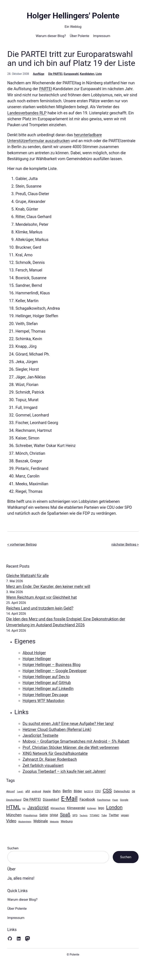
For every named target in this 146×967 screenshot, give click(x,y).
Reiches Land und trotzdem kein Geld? (39, 608)
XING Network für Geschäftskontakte (55, 753)
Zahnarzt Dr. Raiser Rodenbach (50, 759)
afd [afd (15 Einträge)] (27, 791)
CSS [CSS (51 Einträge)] (107, 791)
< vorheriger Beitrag (22, 544)
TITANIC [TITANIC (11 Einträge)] (94, 815)
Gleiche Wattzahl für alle (27, 575)
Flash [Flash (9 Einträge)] (115, 799)
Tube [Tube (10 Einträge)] (104, 815)
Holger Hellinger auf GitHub (47, 682)
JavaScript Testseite (40, 735)
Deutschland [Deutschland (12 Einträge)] (13, 799)
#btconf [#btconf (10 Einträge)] (10, 791)
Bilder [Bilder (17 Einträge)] (78, 791)
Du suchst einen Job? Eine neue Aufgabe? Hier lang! (68, 723)
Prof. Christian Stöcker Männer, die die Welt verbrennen (71, 747)
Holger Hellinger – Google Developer (55, 671)
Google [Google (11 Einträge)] (124, 799)
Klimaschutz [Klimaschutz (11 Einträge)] (58, 808)
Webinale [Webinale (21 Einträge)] (40, 821)
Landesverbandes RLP (27, 113)
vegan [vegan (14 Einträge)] (125, 815)
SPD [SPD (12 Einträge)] (74, 815)
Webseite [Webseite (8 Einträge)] (54, 821)
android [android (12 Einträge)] (36, 791)
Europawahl (71, 73)
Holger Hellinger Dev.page (45, 694)
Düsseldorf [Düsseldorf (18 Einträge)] (51, 800)
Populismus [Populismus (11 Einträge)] (30, 815)
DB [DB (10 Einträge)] (133, 791)
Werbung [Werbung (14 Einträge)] (67, 821)
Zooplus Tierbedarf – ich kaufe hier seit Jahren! (64, 771)
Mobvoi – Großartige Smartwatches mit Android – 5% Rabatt (76, 741)
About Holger (34, 653)
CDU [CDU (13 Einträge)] (98, 791)
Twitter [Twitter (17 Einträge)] (114, 815)
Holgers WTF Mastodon (43, 700)
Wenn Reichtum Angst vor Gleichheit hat (41, 597)
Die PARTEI (55, 73)
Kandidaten (87, 73)
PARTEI (45, 89)
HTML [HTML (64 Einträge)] (13, 807)
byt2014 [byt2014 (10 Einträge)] (88, 791)
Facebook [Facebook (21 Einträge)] (87, 799)
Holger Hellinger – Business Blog (51, 664)
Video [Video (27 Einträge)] (11, 821)
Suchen (13, 848)
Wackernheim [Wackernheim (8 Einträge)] (24, 821)
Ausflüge (38, 73)
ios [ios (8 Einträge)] (24, 808)
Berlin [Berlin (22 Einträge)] (67, 791)
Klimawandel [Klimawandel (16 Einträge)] (76, 808)
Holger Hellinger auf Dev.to (46, 676)
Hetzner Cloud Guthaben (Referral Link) (57, 729)
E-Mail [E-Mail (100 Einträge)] (69, 798)
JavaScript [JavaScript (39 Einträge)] (37, 807)
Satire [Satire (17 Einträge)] (43, 815)
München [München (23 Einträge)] (14, 815)
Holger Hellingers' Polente (73, 15)
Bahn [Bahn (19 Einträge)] (57, 791)
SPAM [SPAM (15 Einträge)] (54, 815)
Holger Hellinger (37, 658)
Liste (99, 73)
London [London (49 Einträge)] (114, 807)
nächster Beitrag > (125, 544)
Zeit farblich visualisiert (43, 765)
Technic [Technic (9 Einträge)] (83, 815)
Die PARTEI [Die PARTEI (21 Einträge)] (32, 799)
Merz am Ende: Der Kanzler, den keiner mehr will (48, 586)
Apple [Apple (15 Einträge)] (47, 791)
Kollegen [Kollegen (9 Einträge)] (91, 808)
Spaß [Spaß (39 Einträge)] (65, 814)
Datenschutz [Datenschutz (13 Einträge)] (122, 791)
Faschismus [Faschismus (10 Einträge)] (103, 799)
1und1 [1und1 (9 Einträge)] (20, 791)
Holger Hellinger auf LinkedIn (48, 688)
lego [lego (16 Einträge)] (101, 808)
